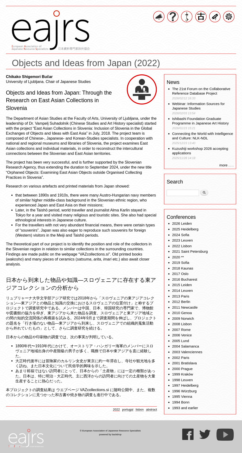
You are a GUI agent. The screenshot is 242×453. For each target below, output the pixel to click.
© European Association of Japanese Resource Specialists (110, 430)
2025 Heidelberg (185, 229)
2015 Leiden (182, 285)
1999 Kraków (182, 374)
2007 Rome (181, 330)
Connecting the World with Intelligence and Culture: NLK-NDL (202, 136)
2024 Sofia (180, 235)
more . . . (226, 165)
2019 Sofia (180, 263)
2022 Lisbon (182, 246)
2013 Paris (180, 296)
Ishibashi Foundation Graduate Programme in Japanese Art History (201, 121)
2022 (116, 409)
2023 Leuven (182, 240)
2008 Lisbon (182, 324)
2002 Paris (180, 358)
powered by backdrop (110, 434)
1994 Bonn (180, 402)
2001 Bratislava (184, 363)
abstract (151, 409)
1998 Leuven (182, 380)
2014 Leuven (182, 290)
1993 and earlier (185, 408)
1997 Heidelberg (185, 385)
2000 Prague (182, 369)
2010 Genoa (182, 313)
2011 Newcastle (185, 307)
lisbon (140, 409)
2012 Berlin (181, 302)
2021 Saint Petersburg (190, 251)
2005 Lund (180, 341)
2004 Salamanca (185, 346)
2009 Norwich (183, 318)
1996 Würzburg (184, 391)
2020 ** (178, 257)
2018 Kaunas (182, 268)
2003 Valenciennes (187, 352)
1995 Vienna (182, 396)
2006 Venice (182, 335)
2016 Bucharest (184, 279)
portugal (127, 409)
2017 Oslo (180, 274)
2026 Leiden (182, 223)
